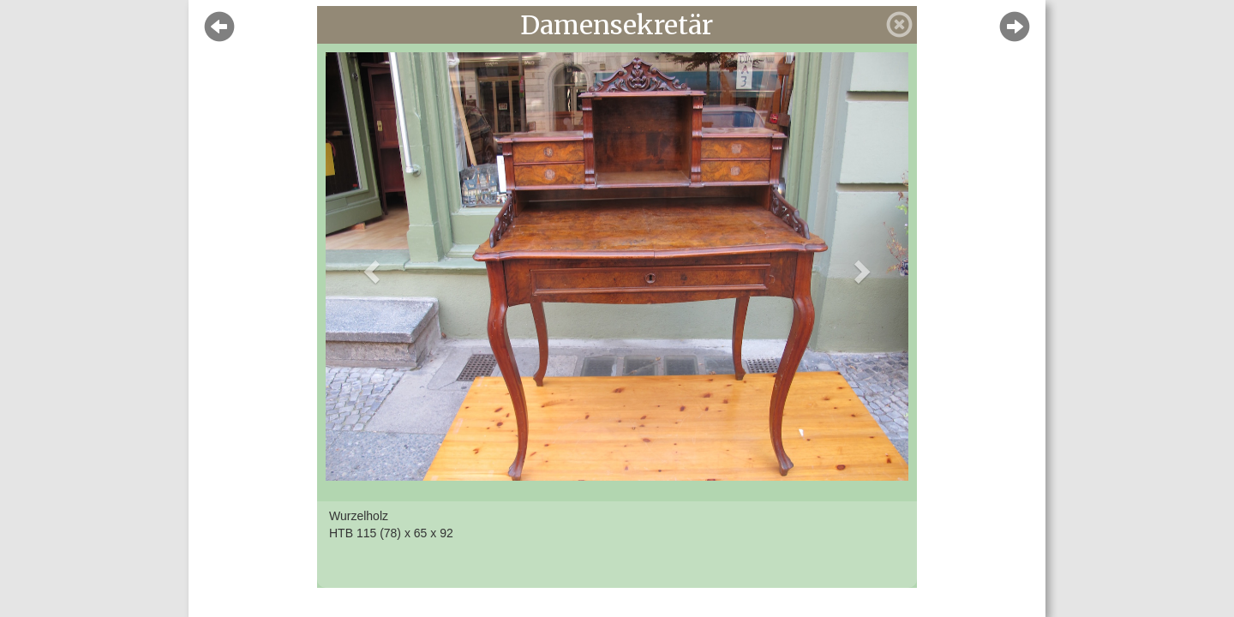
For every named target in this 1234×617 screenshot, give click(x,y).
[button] (369, 266)
